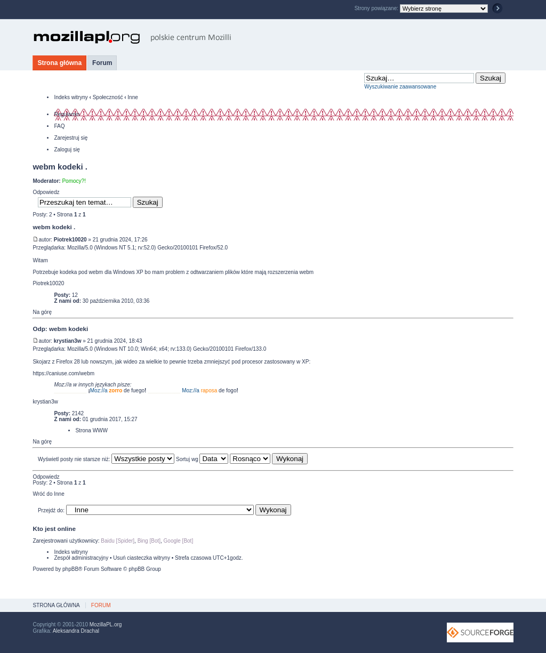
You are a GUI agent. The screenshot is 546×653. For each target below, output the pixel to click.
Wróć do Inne (48, 494)
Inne (132, 97)
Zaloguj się (66, 149)
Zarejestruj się (70, 138)
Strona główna (59, 63)
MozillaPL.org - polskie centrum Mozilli (132, 37)
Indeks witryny (70, 97)
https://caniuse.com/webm (63, 373)
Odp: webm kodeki (60, 328)
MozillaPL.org (106, 624)
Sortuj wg (202, 459)
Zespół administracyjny (81, 558)
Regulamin (66, 114)
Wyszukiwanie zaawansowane (400, 87)
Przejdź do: (51, 510)
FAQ (59, 126)
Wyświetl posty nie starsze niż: (106, 459)
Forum (102, 63)
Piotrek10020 (70, 240)
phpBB (70, 569)
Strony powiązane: (377, 8)
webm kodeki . (60, 166)
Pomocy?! (73, 181)
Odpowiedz (46, 192)
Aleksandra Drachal (76, 631)
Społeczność (108, 97)
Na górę (42, 312)
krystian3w (68, 341)
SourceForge (480, 632)
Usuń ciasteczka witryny (141, 558)
